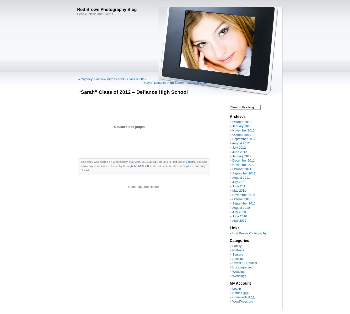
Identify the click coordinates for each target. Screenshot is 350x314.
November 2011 (243, 165)
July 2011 (239, 182)
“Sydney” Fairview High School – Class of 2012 (113, 79)
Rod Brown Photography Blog (107, 9)
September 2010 (243, 203)
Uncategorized (242, 267)
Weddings (239, 276)
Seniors (190, 161)
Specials (238, 259)
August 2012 (241, 143)
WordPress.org (242, 301)
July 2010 (239, 212)
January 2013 (241, 126)
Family (237, 246)
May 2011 (239, 190)
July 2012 (239, 147)
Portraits (238, 250)
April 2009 (239, 220)
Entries (240, 293)
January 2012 (241, 156)
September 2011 (243, 173)
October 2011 (241, 169)
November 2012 (243, 130)
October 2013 (241, 122)
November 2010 (243, 195)
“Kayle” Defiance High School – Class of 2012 (175, 82)
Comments (243, 297)
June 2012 (239, 152)
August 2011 (241, 177)
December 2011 (243, 160)
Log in (236, 288)
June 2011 (239, 186)
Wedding (238, 271)
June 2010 (239, 216)
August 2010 (241, 207)
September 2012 (243, 139)
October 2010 (241, 199)
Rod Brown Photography (249, 233)
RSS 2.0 (143, 166)
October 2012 (241, 134)
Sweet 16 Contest (244, 263)
